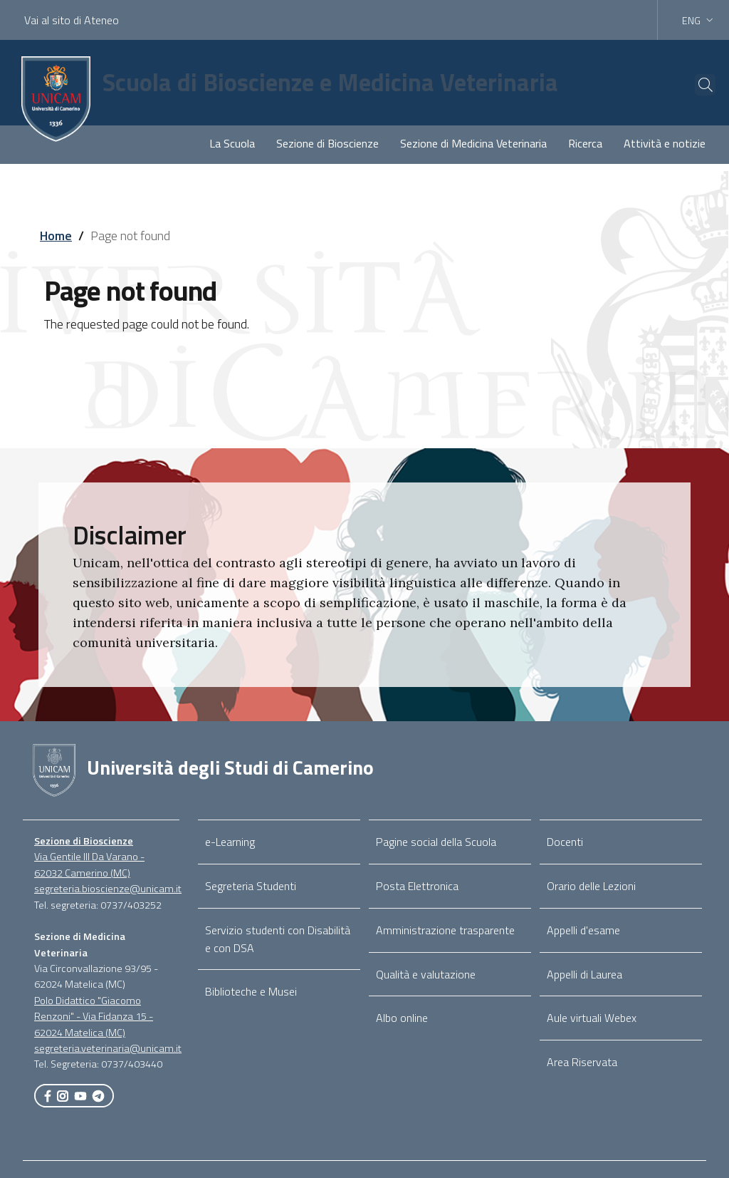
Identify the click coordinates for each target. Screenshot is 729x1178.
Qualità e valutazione (426, 974)
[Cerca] (695, 85)
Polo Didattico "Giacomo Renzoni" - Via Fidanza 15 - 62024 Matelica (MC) (93, 1016)
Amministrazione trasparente (445, 930)
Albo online (402, 1017)
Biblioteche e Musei (251, 991)
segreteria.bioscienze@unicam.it (108, 889)
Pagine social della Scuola (436, 841)
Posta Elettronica (417, 885)
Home (56, 235)
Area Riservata (582, 1061)
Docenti (565, 841)
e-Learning (230, 841)
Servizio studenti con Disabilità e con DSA (277, 938)
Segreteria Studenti (250, 885)
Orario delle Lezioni (591, 885)
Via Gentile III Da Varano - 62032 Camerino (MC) (89, 864)
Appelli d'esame (583, 930)
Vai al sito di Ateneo (71, 20)
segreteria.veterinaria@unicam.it (108, 1048)
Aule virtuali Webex (591, 1017)
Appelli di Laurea (584, 974)
